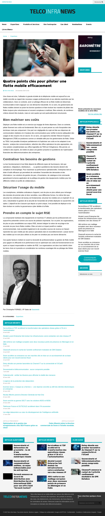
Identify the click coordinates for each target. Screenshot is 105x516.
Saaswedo (35, 309)
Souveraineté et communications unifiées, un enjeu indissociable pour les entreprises (22, 465)
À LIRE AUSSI (78, 440)
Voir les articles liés (95, 114)
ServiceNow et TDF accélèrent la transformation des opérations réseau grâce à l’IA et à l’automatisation (57, 451)
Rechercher (99, 2)
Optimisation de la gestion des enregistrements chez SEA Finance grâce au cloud (20, 425)
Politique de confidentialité (47, 512)
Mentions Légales (33, 512)
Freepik (99, 512)
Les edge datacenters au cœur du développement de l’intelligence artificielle (30, 412)
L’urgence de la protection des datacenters (18, 381)
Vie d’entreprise (49, 24)
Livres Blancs (7, 29)
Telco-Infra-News (8, 90)
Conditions (79, 512)
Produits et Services (31, 24)
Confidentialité (71, 512)
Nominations (77, 24)
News (4, 24)
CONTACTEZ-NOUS (7, 2)
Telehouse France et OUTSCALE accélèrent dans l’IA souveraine (26, 406)
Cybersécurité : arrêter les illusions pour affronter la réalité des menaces (29, 375)
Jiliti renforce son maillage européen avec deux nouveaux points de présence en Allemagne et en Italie (57, 482)
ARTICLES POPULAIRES (89, 122)
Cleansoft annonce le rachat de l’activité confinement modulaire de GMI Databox (32, 350)
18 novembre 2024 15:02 (22, 90)
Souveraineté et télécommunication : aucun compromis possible (26, 369)
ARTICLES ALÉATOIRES (14, 440)
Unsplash (93, 512)
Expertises (15, 24)
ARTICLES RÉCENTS (46, 440)
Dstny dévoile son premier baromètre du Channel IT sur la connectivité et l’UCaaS (33, 363)
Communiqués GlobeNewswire (90, 259)
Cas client (64, 24)
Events (89, 24)
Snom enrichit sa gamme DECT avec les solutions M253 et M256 (26, 401)
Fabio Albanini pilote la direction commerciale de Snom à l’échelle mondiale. (57, 424)
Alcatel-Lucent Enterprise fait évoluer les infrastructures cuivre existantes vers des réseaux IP (37, 336)
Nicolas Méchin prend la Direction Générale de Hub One (23, 395)
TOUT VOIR (99, 121)
